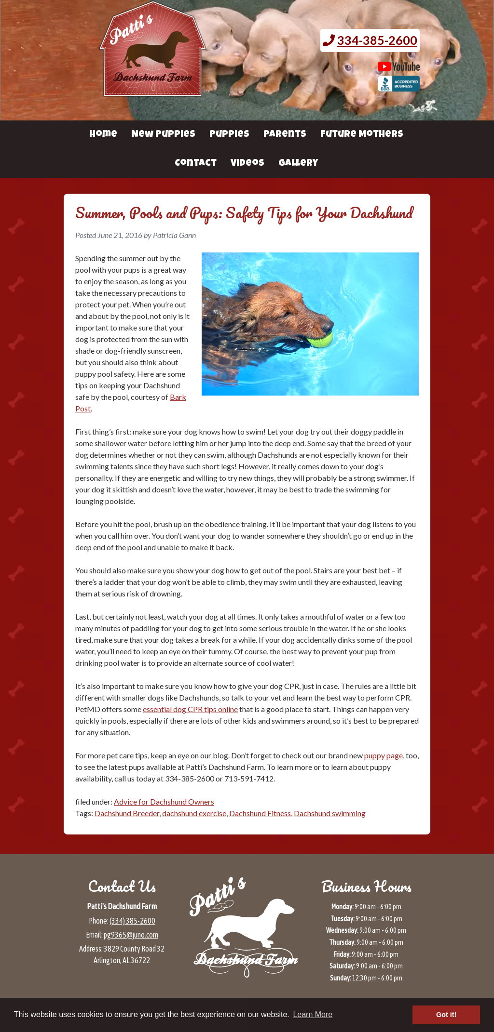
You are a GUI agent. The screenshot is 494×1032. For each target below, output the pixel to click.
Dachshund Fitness (260, 813)
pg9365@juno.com (131, 934)
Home (103, 135)
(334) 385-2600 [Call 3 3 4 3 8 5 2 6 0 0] (132, 920)
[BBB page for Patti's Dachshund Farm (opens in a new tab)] (399, 86)
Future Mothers (361, 135)
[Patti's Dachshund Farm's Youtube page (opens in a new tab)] (399, 66)
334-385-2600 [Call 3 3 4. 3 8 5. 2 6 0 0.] (377, 40)
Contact (196, 164)
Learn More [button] (312, 1014)
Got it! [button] (446, 1015)
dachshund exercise (194, 813)
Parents (284, 135)
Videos (247, 164)
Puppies (229, 135)
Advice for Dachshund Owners (164, 801)
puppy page (383, 755)
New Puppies (163, 135)
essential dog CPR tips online (190, 709)
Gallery (298, 164)
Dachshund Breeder (127, 813)
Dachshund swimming (330, 813)
